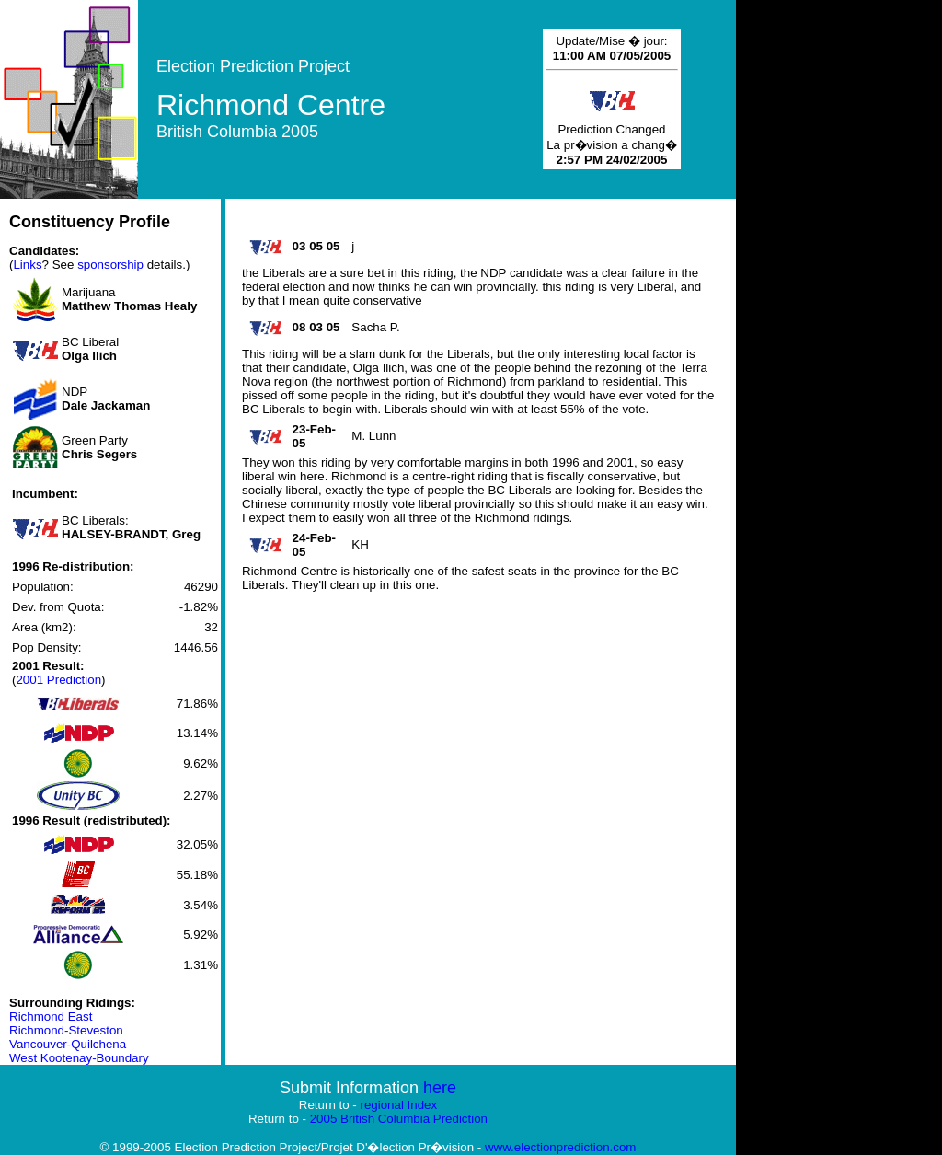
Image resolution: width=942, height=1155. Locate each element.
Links (27, 264)
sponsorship (110, 264)
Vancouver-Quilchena (67, 1044)
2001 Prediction (58, 680)
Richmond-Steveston (66, 1030)
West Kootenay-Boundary (79, 1058)
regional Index (398, 1105)
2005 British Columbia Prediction (399, 1119)
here (439, 1088)
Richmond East (50, 1016)
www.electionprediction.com (560, 1147)
